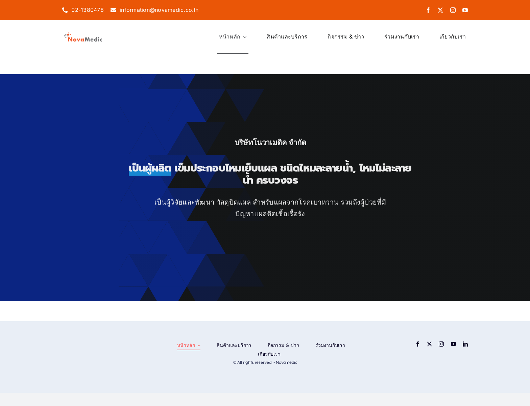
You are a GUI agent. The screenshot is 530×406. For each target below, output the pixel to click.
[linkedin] (465, 344)
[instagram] (453, 10)
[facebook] (428, 10)
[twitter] (440, 10)
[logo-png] (83, 34)
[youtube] (465, 10)
